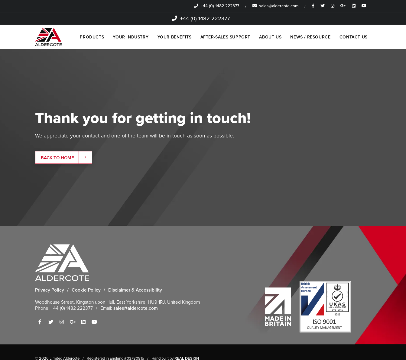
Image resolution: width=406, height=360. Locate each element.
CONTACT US (353, 37)
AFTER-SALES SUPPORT (224, 37)
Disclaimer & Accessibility (135, 289)
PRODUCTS (91, 37)
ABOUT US (270, 37)
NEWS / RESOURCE (310, 37)
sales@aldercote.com (275, 6)
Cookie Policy (86, 289)
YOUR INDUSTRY (130, 37)
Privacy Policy (49, 289)
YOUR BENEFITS (173, 37)
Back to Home (64, 157)
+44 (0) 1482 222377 (216, 6)
